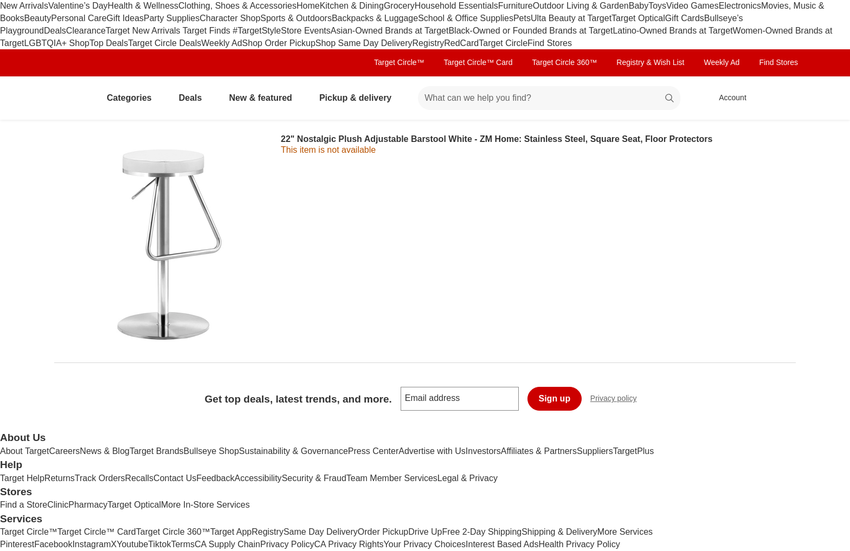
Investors (483, 451)
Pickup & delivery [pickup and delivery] (359, 97)
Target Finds (208, 30)
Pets (522, 18)
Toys (657, 5)
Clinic (57, 504)
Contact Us (174, 478)
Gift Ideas (125, 18)
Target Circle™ (399, 62)
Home (308, 5)
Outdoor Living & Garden (581, 5)
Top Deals (108, 43)
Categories (133, 97)
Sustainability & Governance (293, 451)
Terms (183, 544)
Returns (59, 478)
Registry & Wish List (650, 62)
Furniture (515, 5)
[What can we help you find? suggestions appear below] (549, 98)
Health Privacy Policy (579, 544)
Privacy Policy (287, 544)
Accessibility (257, 478)
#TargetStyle (257, 30)
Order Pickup (383, 531)
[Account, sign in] (727, 98)
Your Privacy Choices (425, 544)
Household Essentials (456, 5)
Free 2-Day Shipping (481, 531)
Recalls (139, 478)
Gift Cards (684, 18)
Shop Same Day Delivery (364, 43)
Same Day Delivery (321, 531)
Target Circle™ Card (478, 62)
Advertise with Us (432, 451)
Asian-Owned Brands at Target (390, 30)
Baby (638, 5)
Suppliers (595, 451)
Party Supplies (171, 18)
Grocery (399, 5)
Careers (64, 451)
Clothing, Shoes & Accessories (237, 5)
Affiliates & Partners (539, 451)
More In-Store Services (205, 504)
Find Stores (549, 43)
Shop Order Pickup (278, 43)
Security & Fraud (314, 478)
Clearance (86, 30)
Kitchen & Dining (352, 5)
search (670, 98)
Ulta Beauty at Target (571, 18)
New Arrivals (24, 5)
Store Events (306, 30)
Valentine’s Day (78, 5)
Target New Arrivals (144, 30)
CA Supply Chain (227, 544)
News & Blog (105, 451)
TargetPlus (633, 451)
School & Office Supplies (465, 18)
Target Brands (157, 451)
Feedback (215, 478)
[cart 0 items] (782, 98)
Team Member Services (391, 478)
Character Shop (229, 18)
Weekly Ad (221, 43)
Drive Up (425, 531)
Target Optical (638, 18)
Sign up (555, 398)
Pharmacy (87, 504)
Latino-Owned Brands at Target (672, 30)
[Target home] (69, 98)
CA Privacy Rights (349, 544)
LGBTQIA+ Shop (56, 43)
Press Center (373, 451)
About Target (24, 451)
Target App (231, 531)
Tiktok (159, 544)
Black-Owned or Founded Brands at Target (530, 30)
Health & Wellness (143, 5)
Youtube (132, 544)
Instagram (91, 544)
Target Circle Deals (164, 43)
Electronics (740, 5)
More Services (625, 531)
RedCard (461, 43)
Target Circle (503, 43)
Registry (429, 43)
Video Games (692, 5)
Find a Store (23, 504)
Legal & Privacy (467, 478)
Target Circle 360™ (564, 62)
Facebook (53, 544)
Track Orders (100, 478)
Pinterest (17, 544)
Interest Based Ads (502, 544)
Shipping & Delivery (559, 531)
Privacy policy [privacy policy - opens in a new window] (618, 399)
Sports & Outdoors (296, 18)
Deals (55, 30)
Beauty (37, 18)
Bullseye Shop (211, 451)
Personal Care (78, 18)
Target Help (22, 478)
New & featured (264, 97)
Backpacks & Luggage (375, 18)
